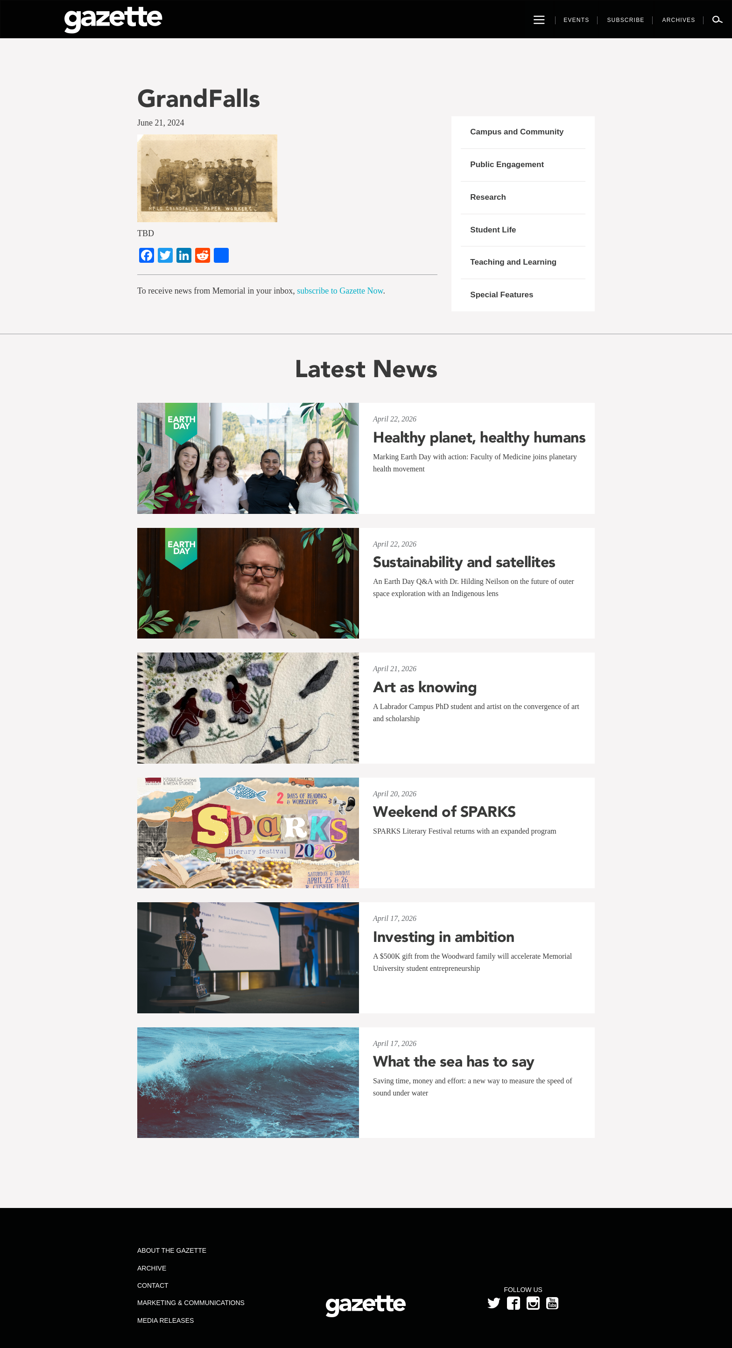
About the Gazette (171, 1250)
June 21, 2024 (160, 122)
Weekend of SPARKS (444, 811)
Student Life (493, 229)
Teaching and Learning (513, 262)
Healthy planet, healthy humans (479, 437)
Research (488, 197)
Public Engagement (507, 164)
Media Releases (165, 1320)
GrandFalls (198, 98)
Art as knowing (425, 687)
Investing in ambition (443, 936)
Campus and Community (516, 131)
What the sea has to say (454, 1061)
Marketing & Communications (191, 1302)
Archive (151, 1268)
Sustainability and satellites (464, 562)
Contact (153, 1285)
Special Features (501, 294)
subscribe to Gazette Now (340, 290)
